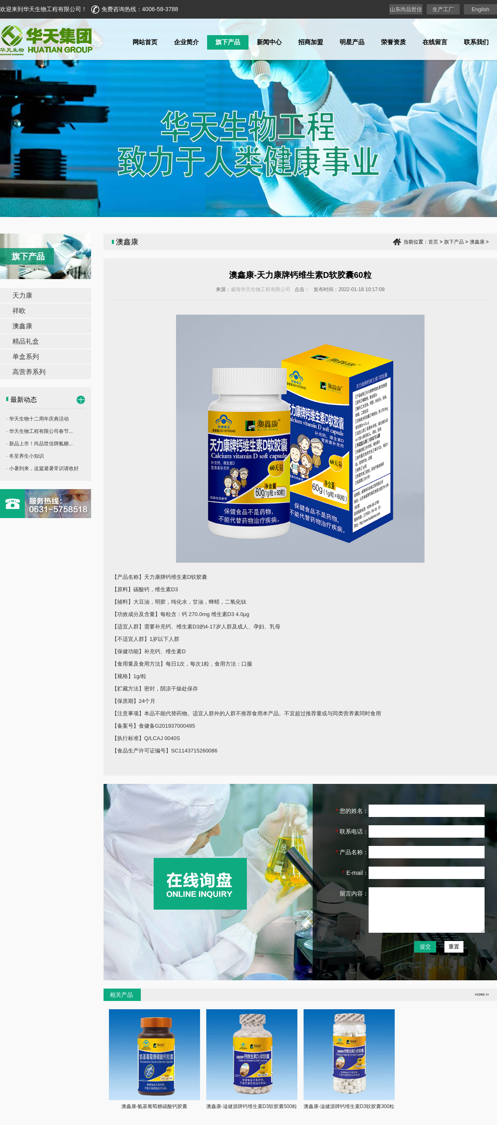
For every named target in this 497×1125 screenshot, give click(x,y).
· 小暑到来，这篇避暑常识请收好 (42, 468)
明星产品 (352, 42)
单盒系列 (25, 356)
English (481, 9)
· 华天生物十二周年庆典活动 (37, 419)
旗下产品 (227, 42)
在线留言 (434, 42)
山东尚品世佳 (406, 9)
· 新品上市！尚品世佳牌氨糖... (39, 444)
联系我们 (476, 42)
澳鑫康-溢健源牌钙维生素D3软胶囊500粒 (251, 1106)
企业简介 (186, 42)
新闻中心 (269, 42)
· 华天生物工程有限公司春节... (39, 431)
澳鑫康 (22, 326)
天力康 (22, 295)
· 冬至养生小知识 (25, 456)
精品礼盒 (25, 341)
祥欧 (19, 310)
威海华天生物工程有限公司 (260, 289)
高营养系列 (29, 371)
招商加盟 (310, 42)
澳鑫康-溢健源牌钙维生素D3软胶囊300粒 (349, 1106)
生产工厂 (443, 9)
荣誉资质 (393, 42)
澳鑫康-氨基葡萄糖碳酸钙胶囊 (154, 1106)
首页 (433, 242)
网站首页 (145, 42)
